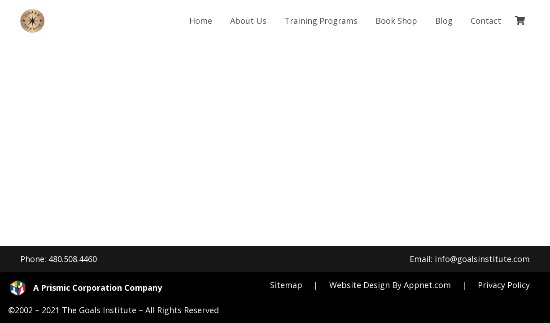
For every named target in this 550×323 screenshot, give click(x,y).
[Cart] (520, 20)
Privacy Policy (504, 284)
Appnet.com (427, 284)
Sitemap (286, 284)
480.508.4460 (72, 258)
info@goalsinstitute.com (482, 258)
